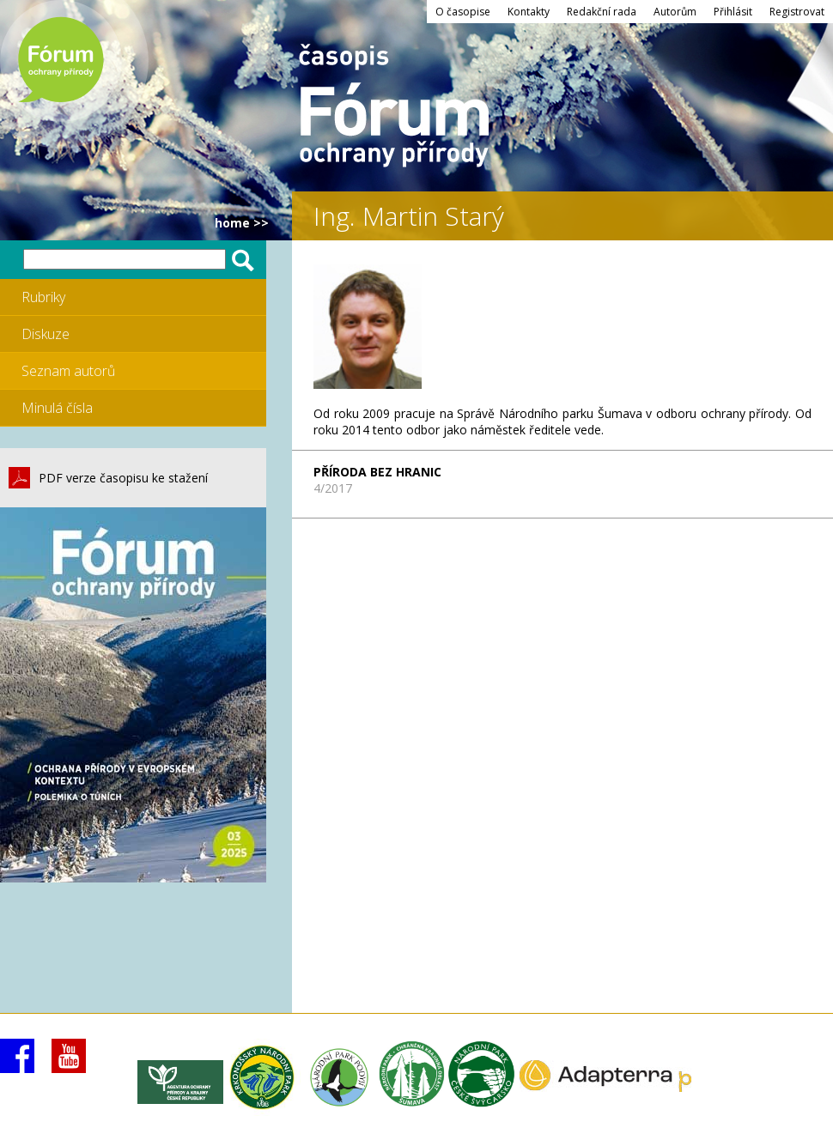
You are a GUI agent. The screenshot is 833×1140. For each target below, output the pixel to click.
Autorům (675, 11)
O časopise (462, 11)
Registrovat (796, 11)
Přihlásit (733, 11)
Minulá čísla (57, 407)
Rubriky (43, 297)
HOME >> (242, 223)
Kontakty (529, 11)
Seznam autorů (68, 370)
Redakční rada (601, 11)
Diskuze (45, 333)
